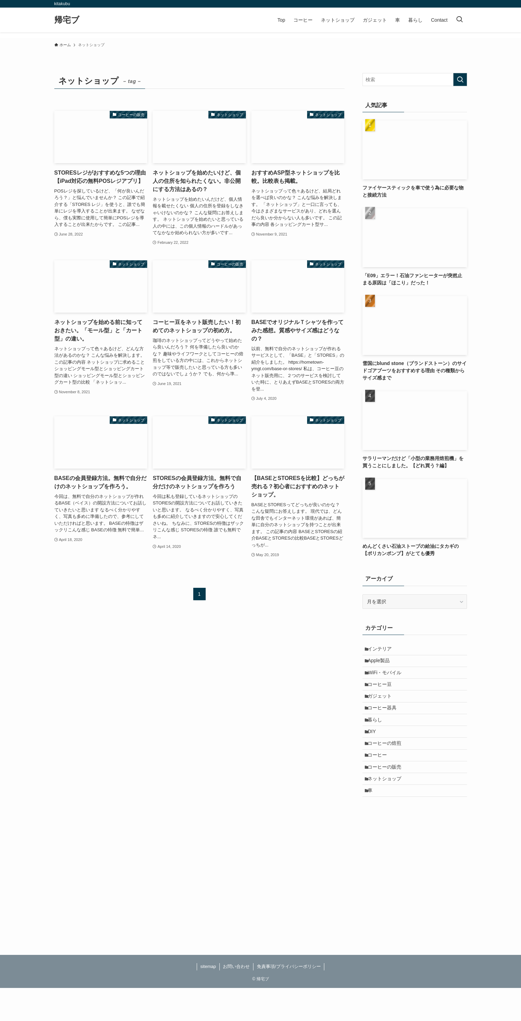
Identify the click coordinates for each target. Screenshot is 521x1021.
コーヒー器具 (385, 722)
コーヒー (380, 779)
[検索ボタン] (459, 20)
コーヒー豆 (383, 693)
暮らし (378, 736)
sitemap (208, 999)
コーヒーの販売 (387, 793)
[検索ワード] (414, 79)
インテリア (383, 650)
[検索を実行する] (460, 79)
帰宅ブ (66, 20)
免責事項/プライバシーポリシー (289, 999)
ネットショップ (387, 807)
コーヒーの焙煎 (387, 765)
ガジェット (383, 707)
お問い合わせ (236, 999)
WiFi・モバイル (387, 678)
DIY (375, 750)
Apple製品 (382, 664)
